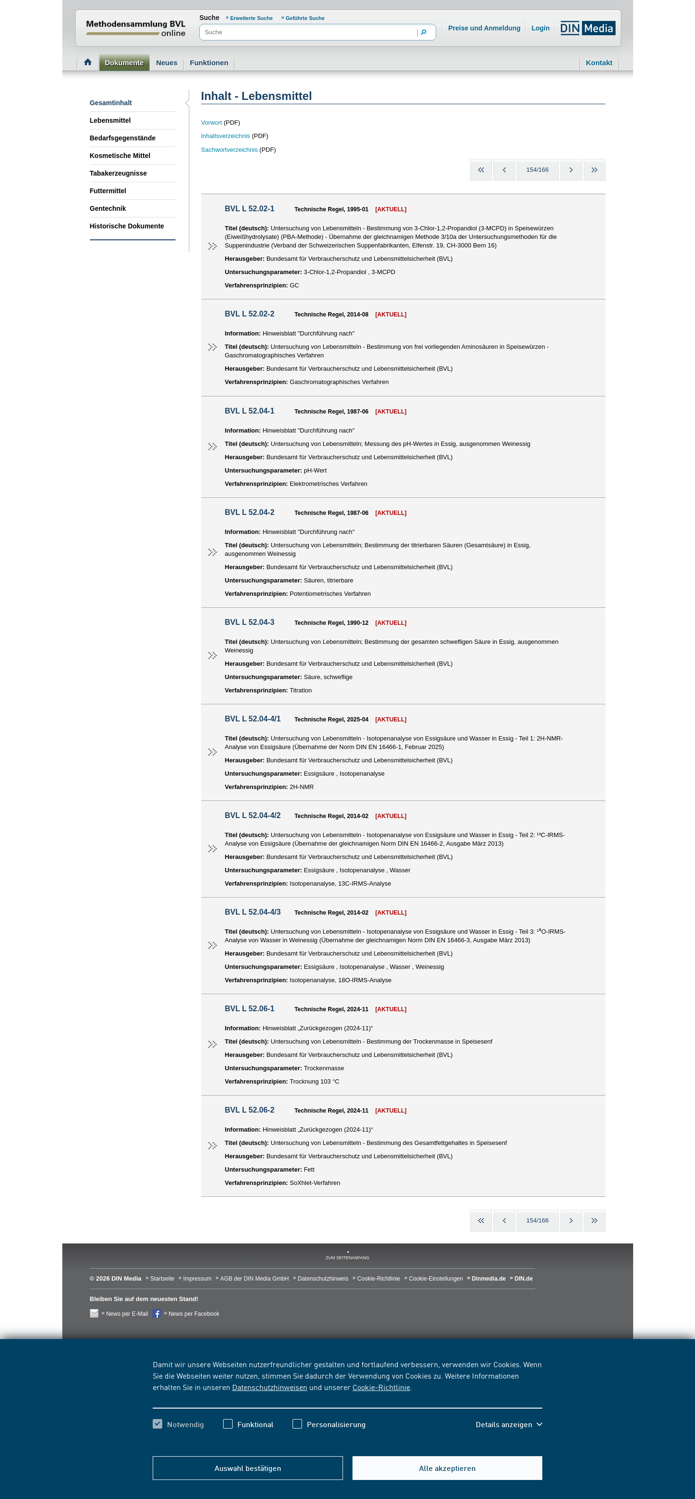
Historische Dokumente (127, 226)
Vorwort (211, 122)
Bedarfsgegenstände (123, 138)
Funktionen (209, 63)
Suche (209, 17)
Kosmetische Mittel (120, 155)
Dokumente (124, 63)
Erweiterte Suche (252, 18)
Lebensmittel (110, 120)
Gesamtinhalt (111, 103)
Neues (166, 63)
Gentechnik (108, 208)
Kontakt (599, 63)
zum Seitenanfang (348, 1257)
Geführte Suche (305, 18)
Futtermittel (108, 191)
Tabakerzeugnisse (118, 173)
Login (540, 28)
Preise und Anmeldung (484, 28)
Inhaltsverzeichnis (225, 135)
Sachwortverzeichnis (229, 149)
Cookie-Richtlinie (381, 1386)
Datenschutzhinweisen (269, 1386)
